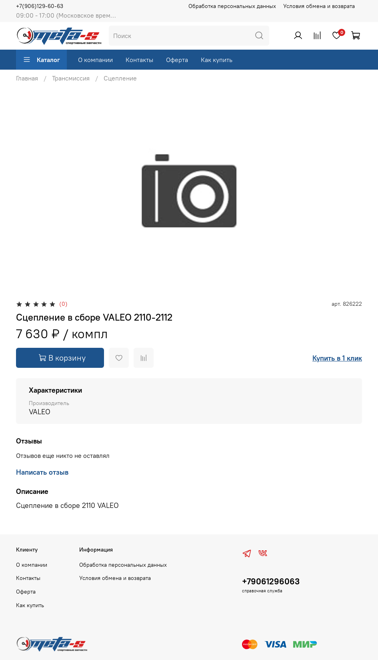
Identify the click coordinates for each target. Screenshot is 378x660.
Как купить (216, 60)
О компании (95, 60)
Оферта (177, 60)
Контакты (139, 60)
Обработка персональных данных (232, 6)
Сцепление (120, 78)
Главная (27, 78)
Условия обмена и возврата (319, 6)
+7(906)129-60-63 (39, 6)
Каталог (41, 60)
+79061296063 (271, 581)
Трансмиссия (71, 78)
